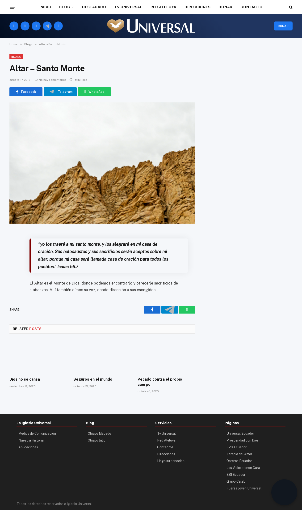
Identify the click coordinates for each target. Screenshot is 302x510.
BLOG (64, 7)
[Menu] (12, 7)
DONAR (225, 7)
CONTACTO (251, 7)
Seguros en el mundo (92, 379)
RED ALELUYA (163, 7)
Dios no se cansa (24, 379)
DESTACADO (94, 7)
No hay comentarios (51, 79)
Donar (283, 26)
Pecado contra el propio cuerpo (160, 382)
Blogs (16, 56)
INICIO (45, 7)
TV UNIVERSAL (128, 7)
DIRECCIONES (197, 7)
